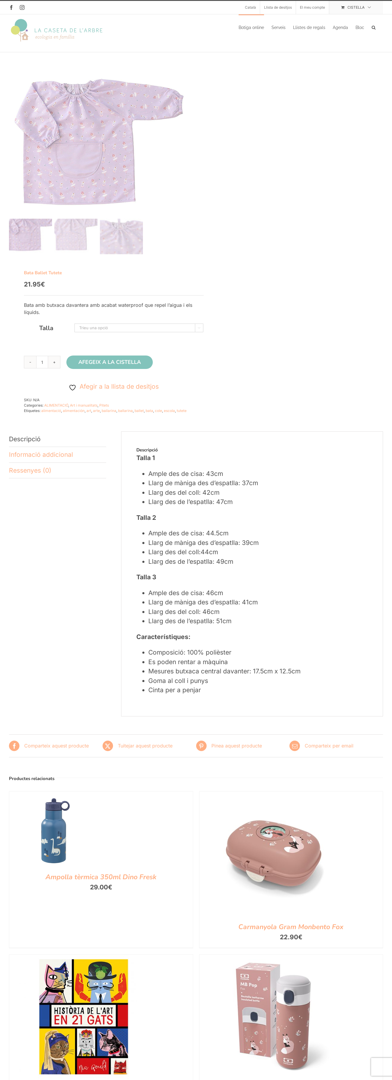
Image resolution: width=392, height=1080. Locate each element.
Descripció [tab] (25, 445)
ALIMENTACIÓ (56, 411)
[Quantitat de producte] (42, 368)
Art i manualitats (83, 411)
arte (96, 416)
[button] (374, 26)
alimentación (74, 416)
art (88, 416)
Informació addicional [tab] (41, 460)
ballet (139, 416)
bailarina (109, 416)
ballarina (125, 416)
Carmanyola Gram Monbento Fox (291, 932)
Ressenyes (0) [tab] (30, 476)
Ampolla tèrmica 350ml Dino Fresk (100, 883)
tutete (182, 416)
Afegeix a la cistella (109, 368)
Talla (46, 334)
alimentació (51, 416)
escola (169, 416)
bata (149, 416)
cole (158, 416)
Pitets (104, 411)
